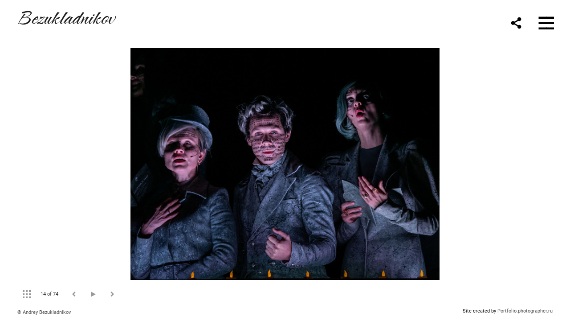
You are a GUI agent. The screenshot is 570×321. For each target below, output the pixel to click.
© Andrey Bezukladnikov (44, 312)
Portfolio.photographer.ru (525, 311)
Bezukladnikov (66, 16)
